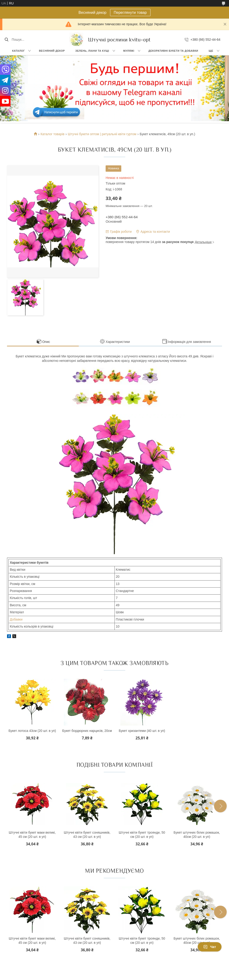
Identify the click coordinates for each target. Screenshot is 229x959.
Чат (209, 947)
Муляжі (128, 50)
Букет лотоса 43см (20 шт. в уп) (32, 731)
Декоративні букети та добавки (173, 50)
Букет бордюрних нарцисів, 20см (87, 731)
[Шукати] (6, 39)
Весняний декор (52, 50)
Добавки (16, 619)
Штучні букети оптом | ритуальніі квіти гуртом (102, 134)
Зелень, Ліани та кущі (92, 50)
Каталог (18, 50)
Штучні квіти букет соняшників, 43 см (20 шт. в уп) (87, 835)
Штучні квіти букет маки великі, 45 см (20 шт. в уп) (32, 835)
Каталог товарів (52, 134)
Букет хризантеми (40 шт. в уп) (142, 731)
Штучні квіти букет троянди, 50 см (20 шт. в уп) (142, 835)
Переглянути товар (130, 13)
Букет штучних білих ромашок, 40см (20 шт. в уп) (197, 835)
